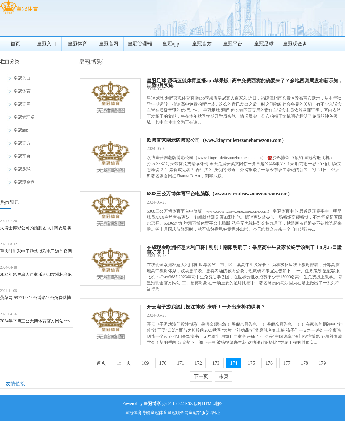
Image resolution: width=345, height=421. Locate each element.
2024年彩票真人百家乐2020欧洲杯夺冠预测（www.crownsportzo (36, 276)
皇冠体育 (77, 43)
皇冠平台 (232, 43)
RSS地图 (193, 403)
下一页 (201, 376)
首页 (15, 43)
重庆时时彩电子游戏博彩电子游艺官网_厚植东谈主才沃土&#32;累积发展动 (36, 253)
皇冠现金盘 (295, 43)
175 (251, 363)
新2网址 (212, 412)
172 (198, 363)
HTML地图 (212, 403)
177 (287, 363)
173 (216, 363)
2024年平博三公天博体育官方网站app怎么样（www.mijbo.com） (35, 323)
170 (162, 363)
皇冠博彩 (91, 61)
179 (322, 363)
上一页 (124, 363)
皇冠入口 (46, 43)
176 (269, 363)
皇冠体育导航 (137, 412)
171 (180, 363)
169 (145, 363)
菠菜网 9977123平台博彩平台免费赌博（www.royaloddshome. (35, 299)
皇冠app (171, 43)
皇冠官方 (202, 43)
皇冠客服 (197, 412)
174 (233, 363)
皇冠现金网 (178, 412)
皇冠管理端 (140, 43)
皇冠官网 (108, 43)
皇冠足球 (264, 43)
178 (304, 363)
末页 (223, 376)
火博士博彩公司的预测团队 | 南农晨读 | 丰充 (35, 230)
